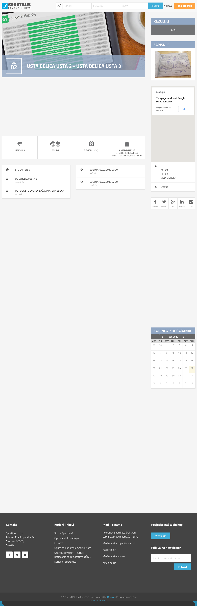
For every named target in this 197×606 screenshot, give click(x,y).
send (190, 204)
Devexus (111, 597)
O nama (58, 543)
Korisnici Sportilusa (65, 562)
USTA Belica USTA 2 (26, 179)
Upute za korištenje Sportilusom (72, 548)
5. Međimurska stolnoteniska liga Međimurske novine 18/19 (127, 153)
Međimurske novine (114, 556)
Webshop (160, 536)
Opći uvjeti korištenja (66, 538)
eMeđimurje (109, 563)
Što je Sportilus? (63, 533)
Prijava (167, 6)
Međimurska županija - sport (119, 543)
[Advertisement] (73, 106)
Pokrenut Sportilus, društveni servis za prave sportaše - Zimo (120, 534)
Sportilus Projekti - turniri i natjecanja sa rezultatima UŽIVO (72, 555)
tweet (164, 204)
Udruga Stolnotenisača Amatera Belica (39, 191)
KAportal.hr (109, 550)
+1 (173, 204)
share (155, 204)
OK (184, 109)
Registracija (185, 6)
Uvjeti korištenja (98, 600)
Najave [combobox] (59, 6)
